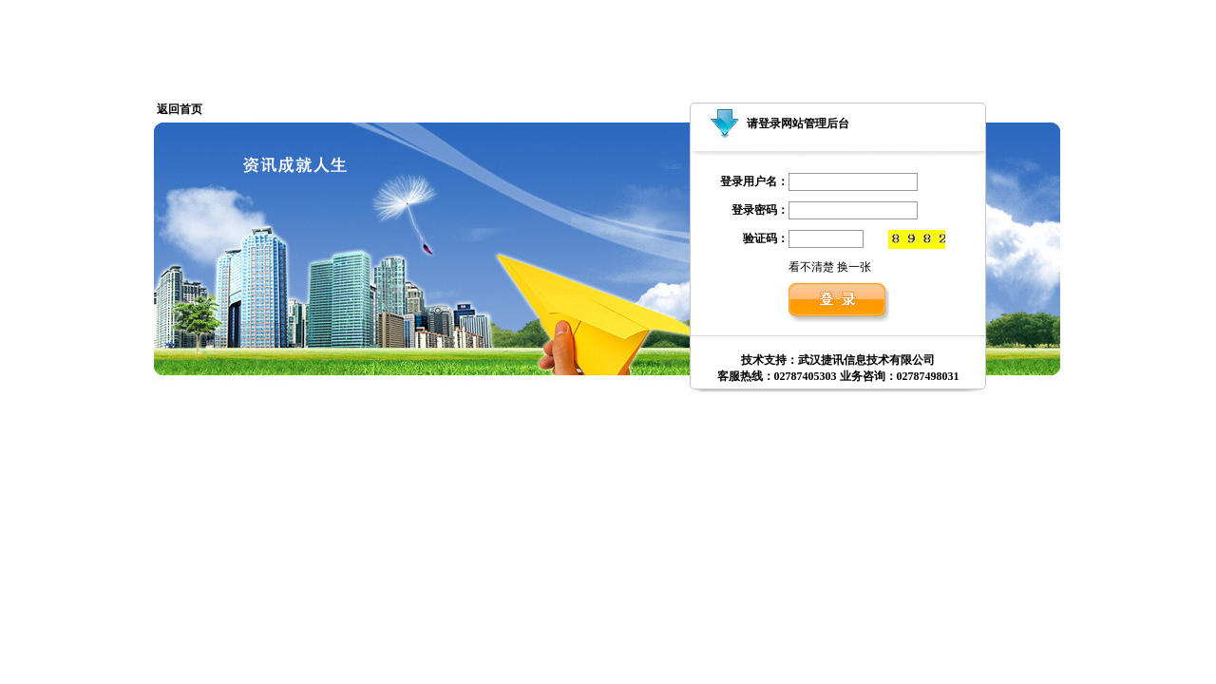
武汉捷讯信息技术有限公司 (866, 360)
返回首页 (179, 109)
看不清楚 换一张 (829, 267)
